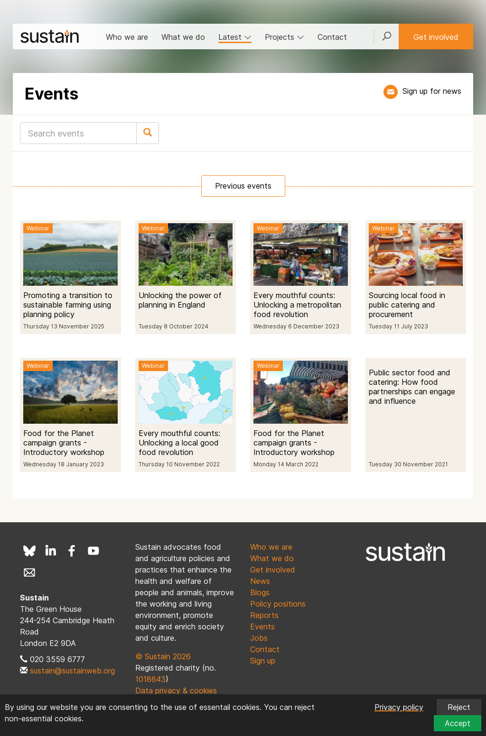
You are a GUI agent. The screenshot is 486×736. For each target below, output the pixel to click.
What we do (183, 37)
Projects (284, 37)
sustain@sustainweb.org (72, 670)
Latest (235, 37)
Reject (459, 707)
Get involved (435, 37)
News (260, 581)
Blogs (260, 592)
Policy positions (278, 604)
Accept (457, 723)
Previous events (243, 186)
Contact (332, 37)
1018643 (150, 679)
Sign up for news (431, 91)
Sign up (262, 660)
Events (262, 626)
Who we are (127, 37)
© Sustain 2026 (163, 656)
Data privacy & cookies (176, 690)
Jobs (259, 638)
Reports (264, 615)
